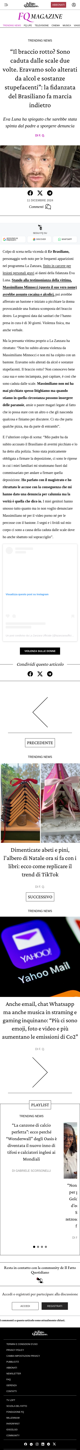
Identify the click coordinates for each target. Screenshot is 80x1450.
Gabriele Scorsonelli (33, 1170)
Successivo (40, 896)
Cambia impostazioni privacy (23, 1356)
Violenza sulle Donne (40, 651)
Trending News (12, 25)
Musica (67, 25)
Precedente (40, 742)
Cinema (56, 25)
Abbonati (58, 4)
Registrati (54, 1306)
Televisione (42, 25)
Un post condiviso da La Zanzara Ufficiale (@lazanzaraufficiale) (41, 635)
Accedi (25, 1306)
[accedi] (73, 4)
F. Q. (42, 135)
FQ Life (28, 25)
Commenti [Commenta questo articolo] (40, 206)
